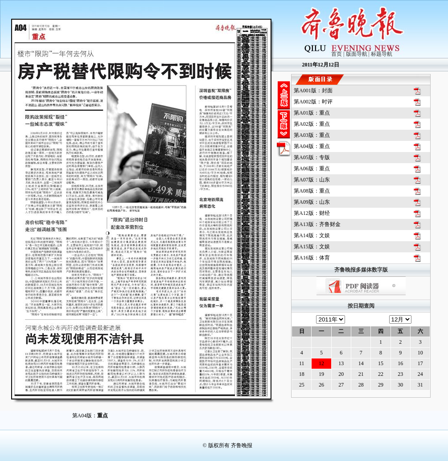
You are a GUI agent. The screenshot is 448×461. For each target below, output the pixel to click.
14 (361, 363)
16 (400, 363)
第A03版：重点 (312, 135)
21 (361, 374)
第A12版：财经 (312, 213)
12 (321, 363)
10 (420, 353)
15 (380, 363)
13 (341, 363)
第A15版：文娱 (312, 246)
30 (400, 385)
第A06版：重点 (312, 168)
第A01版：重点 (312, 113)
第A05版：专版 (312, 157)
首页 (336, 54)
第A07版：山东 (312, 180)
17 (420, 363)
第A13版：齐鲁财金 (317, 224)
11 (301, 363)
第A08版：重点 (312, 191)
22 (380, 374)
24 (420, 374)
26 (321, 385)
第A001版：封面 (313, 90)
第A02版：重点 (312, 124)
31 (420, 385)
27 (341, 385)
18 (301, 374)
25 (301, 385)
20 (341, 374)
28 (361, 385)
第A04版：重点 (312, 146)
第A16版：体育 (312, 258)
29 (380, 385)
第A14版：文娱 (312, 235)
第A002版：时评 (313, 102)
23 (400, 374)
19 (321, 374)
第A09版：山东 (312, 202)
